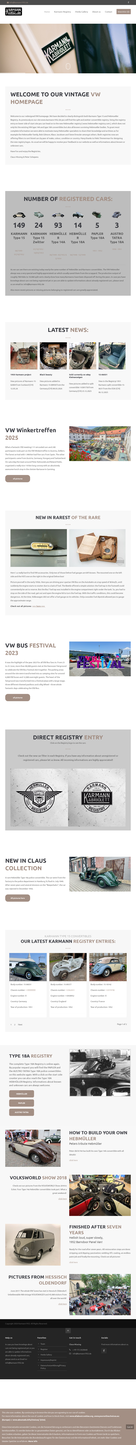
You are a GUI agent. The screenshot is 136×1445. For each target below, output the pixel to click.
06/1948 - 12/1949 (77, 254)
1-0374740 (110, 990)
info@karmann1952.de (17, 2)
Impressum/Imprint (48, 1360)
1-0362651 (70, 990)
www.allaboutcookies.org (81, 1416)
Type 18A (78, 242)
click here (73, 1160)
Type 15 (19, 238)
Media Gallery (46, 1354)
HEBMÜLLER (77, 236)
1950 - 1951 (117, 249)
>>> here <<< (38, 606)
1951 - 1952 (97, 250)
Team (43, 1344)
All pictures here (18, 898)
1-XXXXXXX (30, 990)
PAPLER (97, 234)
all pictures (18, 478)
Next (20, 1024)
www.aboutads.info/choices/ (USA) (29, 1419)
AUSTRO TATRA (116, 236)
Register (44, 1349)
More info (32, 1441)
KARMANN (19, 234)
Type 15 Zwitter (39, 240)
